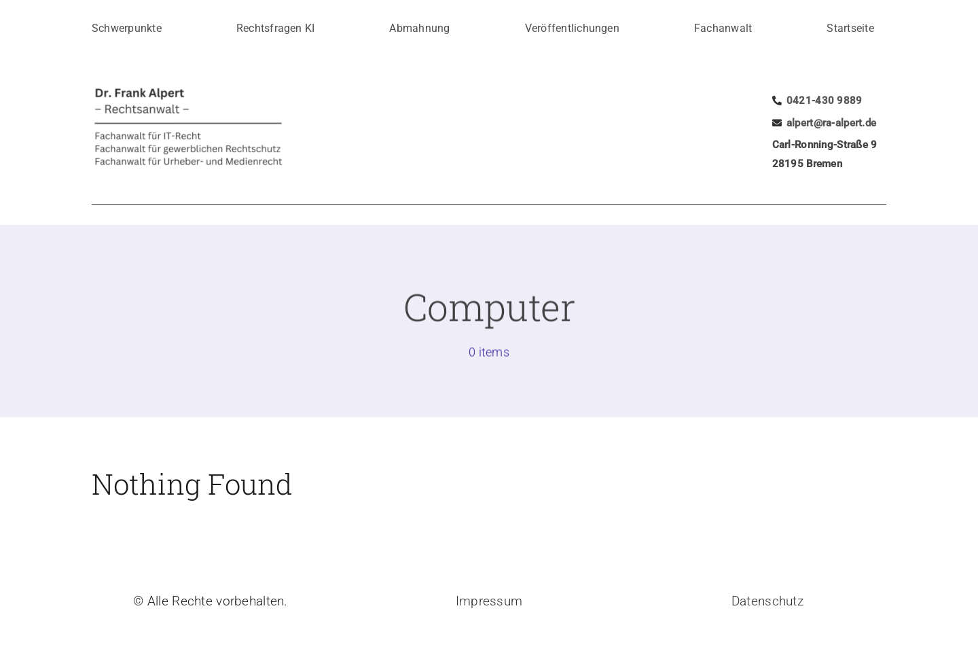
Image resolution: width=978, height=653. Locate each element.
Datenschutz (767, 601)
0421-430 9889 (824, 100)
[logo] (214, 89)
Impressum (489, 601)
